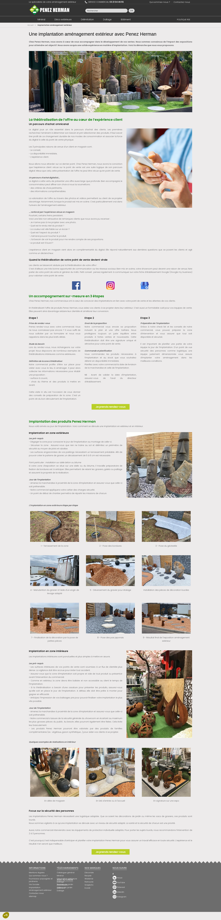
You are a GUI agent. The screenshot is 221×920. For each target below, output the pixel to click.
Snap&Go (89, 885)
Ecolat (87, 888)
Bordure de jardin (65, 896)
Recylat (88, 875)
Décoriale (89, 872)
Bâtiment (126, 19)
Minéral (41, 19)
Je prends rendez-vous (111, 407)
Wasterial (89, 878)
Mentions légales (37, 872)
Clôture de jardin (64, 899)
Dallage (107, 19)
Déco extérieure (63, 19)
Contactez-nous (182, 2)
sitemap (32, 896)
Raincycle (89, 881)
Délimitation (87, 19)
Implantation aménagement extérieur (40, 888)
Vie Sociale (34, 884)
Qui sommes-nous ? (159, 2)
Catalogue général (65, 872)
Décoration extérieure (67, 878)
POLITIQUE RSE (183, 19)
